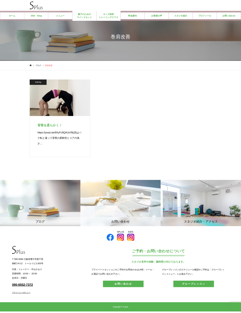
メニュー (60, 17)
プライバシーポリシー (21, 294)
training (38, 84)
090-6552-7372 (22, 286)
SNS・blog (36, 17)
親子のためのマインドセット (84, 17)
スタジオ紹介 (180, 17)
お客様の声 (156, 17)
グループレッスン (193, 285)
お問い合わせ (228, 17)
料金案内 (132, 17)
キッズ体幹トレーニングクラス (108, 17)
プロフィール (204, 17)
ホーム (12, 17)
